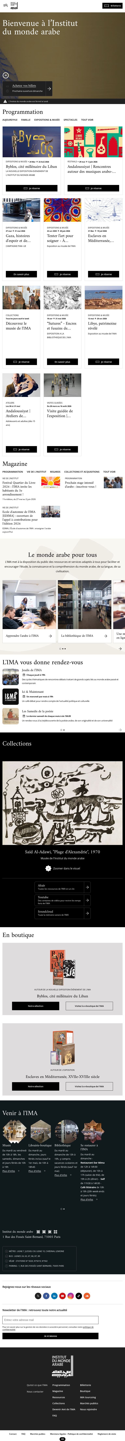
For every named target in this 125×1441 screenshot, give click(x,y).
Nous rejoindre (88, 1409)
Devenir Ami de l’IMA (63, 1409)
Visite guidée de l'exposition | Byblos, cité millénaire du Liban (60, 421)
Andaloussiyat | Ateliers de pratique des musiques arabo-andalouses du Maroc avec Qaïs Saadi (19, 426)
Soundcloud (45, 912)
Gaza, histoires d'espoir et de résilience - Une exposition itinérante (18, 245)
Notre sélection (35, 1006)
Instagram (70, 1296)
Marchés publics (89, 1403)
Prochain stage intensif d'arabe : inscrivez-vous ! (80, 485)
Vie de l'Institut (36, 471)
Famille (25, 119)
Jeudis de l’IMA (32, 670)
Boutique (85, 1391)
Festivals (72, 161)
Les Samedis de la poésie (37, 711)
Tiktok (79, 1296)
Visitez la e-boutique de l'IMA (89, 1006)
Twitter (38, 1296)
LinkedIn (54, 1296)
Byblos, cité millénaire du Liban (31, 166)
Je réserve (34, 188)
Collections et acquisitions (81, 471)
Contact (13, 1434)
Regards (55, 471)
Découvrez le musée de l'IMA (18, 326)
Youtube (43, 897)
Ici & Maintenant (33, 692)
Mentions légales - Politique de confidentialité (71, 1434)
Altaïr (41, 886)
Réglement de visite (107, 1434)
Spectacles (70, 119)
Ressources (58, 1397)
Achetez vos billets (24, 85)
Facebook (46, 1296)
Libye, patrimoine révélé (102, 326)
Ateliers (10, 403)
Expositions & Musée (16, 161)
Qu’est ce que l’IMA (37, 1385)
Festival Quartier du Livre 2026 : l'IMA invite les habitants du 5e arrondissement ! (18, 489)
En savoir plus (21, 274)
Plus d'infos (8, 1171)
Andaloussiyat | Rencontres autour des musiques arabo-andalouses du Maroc (90, 171)
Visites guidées (54, 402)
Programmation (12, 471)
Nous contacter (35, 1391)
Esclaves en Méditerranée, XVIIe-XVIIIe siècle (99, 243)
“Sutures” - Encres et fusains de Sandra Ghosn (61, 328)
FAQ (54, 1415)
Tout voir (87, 119)
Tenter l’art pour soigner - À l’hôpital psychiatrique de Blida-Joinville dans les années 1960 (60, 250)
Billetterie (116, 5)
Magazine (57, 1391)
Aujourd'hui (9, 119)
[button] (60, 649)
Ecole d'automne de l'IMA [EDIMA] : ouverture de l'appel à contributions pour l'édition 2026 (20, 518)
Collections (12, 315)
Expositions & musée (47, 119)
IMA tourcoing (88, 1397)
